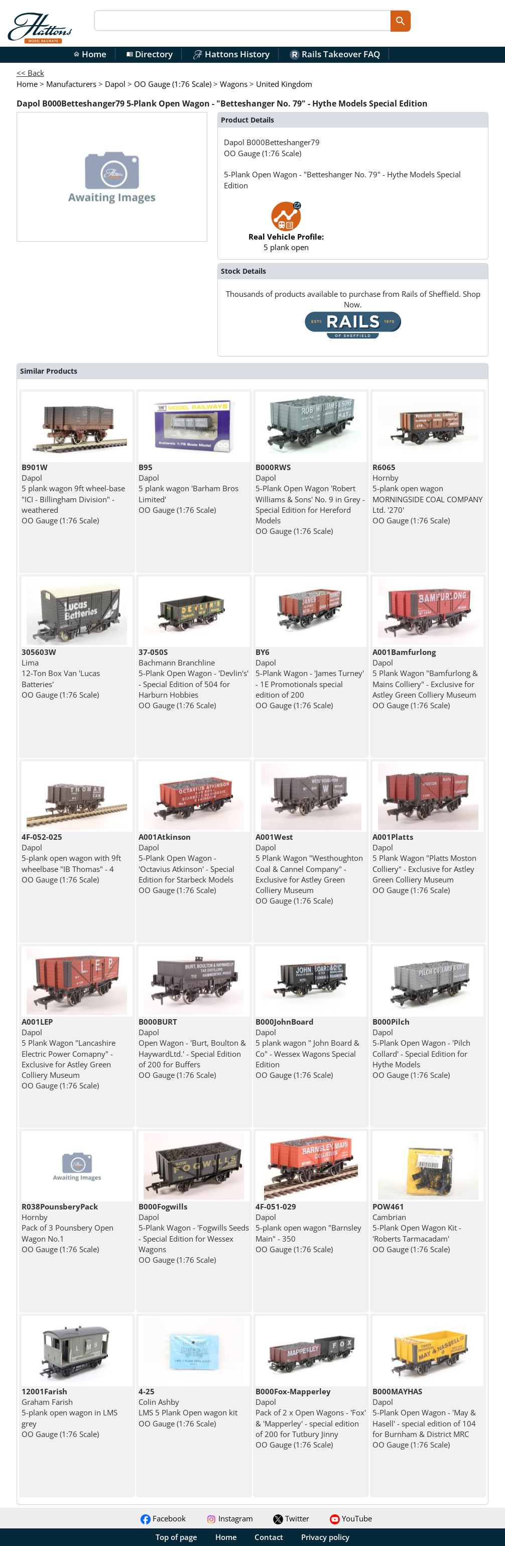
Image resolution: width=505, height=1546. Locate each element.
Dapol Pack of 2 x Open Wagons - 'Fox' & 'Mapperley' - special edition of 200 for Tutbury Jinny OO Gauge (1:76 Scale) (311, 1418)
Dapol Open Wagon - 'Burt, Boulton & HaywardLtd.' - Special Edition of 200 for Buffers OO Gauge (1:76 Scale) (192, 1048)
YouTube (351, 1518)
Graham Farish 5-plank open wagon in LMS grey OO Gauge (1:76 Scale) (69, 1412)
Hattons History (231, 54)
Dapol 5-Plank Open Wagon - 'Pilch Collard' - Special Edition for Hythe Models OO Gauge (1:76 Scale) (421, 1048)
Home (89, 54)
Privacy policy (325, 1537)
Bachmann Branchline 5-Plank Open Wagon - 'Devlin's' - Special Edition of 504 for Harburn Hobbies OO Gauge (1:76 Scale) (193, 678)
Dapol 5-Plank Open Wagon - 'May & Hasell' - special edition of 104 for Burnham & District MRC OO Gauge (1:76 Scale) (424, 1418)
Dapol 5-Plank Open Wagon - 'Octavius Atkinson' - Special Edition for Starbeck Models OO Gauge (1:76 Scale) (186, 863)
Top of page (176, 1537)
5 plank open (286, 231)
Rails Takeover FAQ (335, 54)
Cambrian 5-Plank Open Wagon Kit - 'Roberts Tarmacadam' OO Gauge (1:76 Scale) (416, 1227)
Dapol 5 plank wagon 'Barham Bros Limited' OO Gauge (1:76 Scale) (188, 488)
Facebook (163, 1518)
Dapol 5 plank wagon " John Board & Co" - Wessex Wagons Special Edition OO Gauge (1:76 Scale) (307, 1048)
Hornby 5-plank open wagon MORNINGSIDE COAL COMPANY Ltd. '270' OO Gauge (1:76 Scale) (427, 493)
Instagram (229, 1518)
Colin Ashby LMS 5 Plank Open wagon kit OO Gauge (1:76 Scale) (188, 1407)
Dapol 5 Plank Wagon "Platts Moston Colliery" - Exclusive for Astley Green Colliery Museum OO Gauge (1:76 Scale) (424, 863)
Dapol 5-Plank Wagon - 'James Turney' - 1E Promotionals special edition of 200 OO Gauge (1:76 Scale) (310, 678)
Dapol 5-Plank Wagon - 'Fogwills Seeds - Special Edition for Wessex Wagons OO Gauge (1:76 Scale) (194, 1233)
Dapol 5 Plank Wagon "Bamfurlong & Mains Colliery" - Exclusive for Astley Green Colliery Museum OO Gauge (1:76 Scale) (425, 678)
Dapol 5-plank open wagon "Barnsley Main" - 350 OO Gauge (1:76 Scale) (308, 1227)
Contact (269, 1537)
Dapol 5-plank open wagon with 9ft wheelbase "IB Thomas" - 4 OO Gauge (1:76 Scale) (71, 858)
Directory (150, 54)
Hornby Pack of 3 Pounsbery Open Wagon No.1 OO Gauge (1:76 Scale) (67, 1227)
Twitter (291, 1518)
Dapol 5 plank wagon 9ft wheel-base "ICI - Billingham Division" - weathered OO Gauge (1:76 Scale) (73, 493)
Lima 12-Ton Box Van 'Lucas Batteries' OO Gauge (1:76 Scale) (61, 673)
